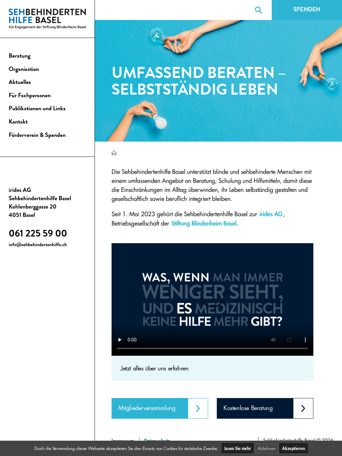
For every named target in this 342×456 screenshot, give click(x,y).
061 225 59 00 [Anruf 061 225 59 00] (38, 234)
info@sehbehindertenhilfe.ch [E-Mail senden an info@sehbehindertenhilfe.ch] (38, 245)
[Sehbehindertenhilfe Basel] (114, 153)
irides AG (270, 214)
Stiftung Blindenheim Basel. (204, 223)
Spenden (306, 10)
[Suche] (258, 10)
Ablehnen (266, 448)
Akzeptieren (293, 448)
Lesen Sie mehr (237, 448)
